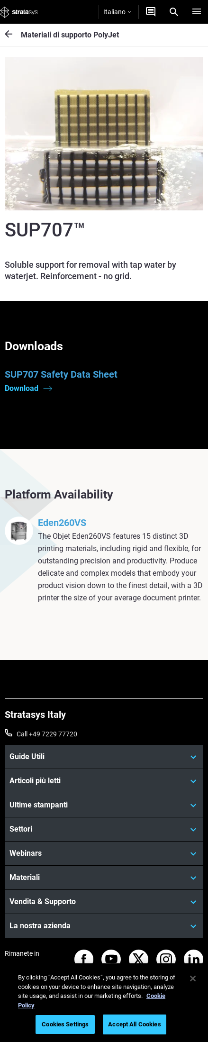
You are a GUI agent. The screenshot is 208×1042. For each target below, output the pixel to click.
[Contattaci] (151, 12)
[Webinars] (104, 853)
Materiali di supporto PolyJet (70, 34)
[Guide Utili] (104, 757)
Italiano (117, 12)
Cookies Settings (65, 1024)
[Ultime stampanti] (104, 805)
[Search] (174, 12)
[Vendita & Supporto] (104, 902)
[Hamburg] (196, 12)
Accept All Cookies (134, 1024)
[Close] (192, 978)
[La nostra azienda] (104, 926)
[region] (104, 1002)
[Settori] (104, 829)
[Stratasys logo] (19, 12)
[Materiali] (104, 877)
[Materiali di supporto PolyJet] (13, 34)
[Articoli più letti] (104, 781)
